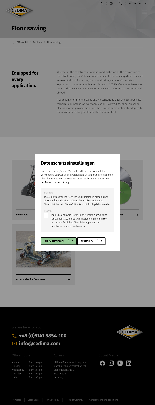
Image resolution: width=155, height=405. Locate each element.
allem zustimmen (55, 241)
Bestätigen (88, 241)
